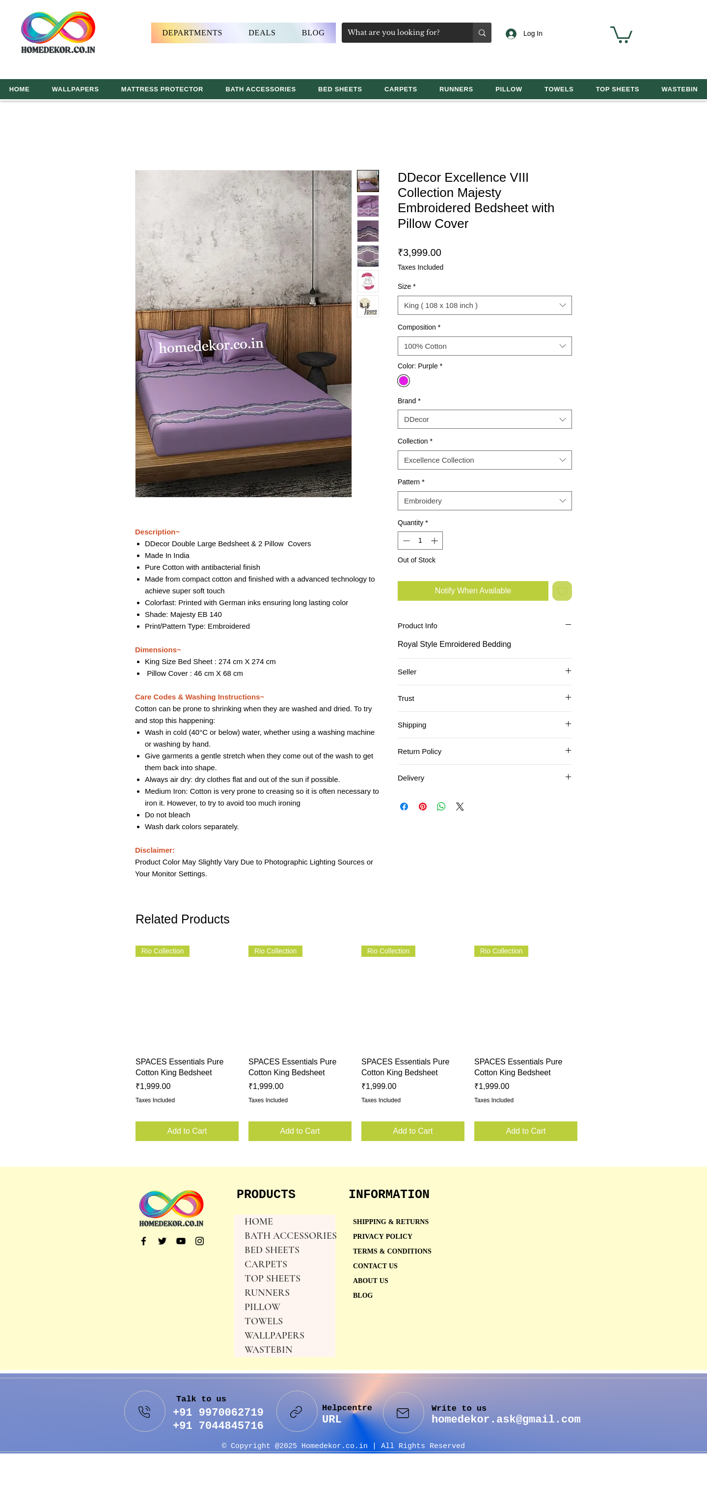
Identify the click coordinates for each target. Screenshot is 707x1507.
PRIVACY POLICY (383, 1237)
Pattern (411, 482)
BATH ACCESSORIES (290, 1236)
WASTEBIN (269, 1350)
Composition (419, 327)
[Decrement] (405, 540)
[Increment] (435, 540)
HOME (259, 1222)
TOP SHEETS (272, 1278)
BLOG (363, 1296)
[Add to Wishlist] (562, 591)
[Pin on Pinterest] (423, 806)
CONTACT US (375, 1266)
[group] (356, 1043)
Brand (409, 401)
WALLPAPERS (274, 1335)
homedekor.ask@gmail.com (506, 1420)
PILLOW (262, 1307)
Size (407, 286)
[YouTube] (181, 1241)
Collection (415, 441)
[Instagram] (199, 1241)
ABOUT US (370, 1281)
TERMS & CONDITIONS (392, 1251)
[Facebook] (143, 1241)
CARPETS (266, 1264)
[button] (192, 33)
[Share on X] (460, 806)
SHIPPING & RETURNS (391, 1222)
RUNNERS (267, 1293)
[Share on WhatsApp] (441, 806)
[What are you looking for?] (400, 33)
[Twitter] (162, 1241)
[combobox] (485, 305)
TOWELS (264, 1321)
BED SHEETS (272, 1250)
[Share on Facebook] (404, 806)
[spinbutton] (420, 540)
